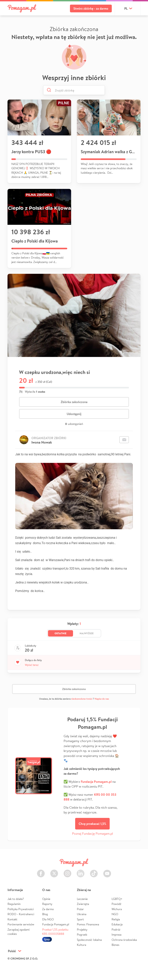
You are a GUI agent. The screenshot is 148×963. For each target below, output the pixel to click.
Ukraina (81, 914)
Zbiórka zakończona (74, 402)
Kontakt (12, 919)
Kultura (81, 945)
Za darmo (48, 909)
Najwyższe (87, 633)
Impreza (116, 934)
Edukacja (117, 924)
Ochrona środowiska (124, 940)
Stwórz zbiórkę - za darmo (90, 8)
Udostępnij (74, 414)
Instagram (67, 871)
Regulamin (14, 904)
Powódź (116, 904)
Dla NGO (48, 919)
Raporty (47, 904)
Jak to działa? (16, 899)
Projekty (82, 929)
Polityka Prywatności (21, 909)
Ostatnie (60, 633)
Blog (45, 914)
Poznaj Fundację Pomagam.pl (92, 833)
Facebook (41, 871)
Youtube (107, 871)
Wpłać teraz (32, 665)
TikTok (94, 871)
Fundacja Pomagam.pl (55, 924)
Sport (80, 919)
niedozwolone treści (81, 698)
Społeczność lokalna (89, 940)
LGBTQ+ (117, 899)
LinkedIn (80, 871)
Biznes (115, 945)
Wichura (117, 909)
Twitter (54, 871)
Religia (116, 919)
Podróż (116, 929)
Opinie (46, 899)
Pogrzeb (82, 934)
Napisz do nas (102, 698)
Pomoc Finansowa (88, 924)
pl (126, 8)
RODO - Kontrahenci (21, 914)
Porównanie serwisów (21, 924)
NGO (115, 914)
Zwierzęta (83, 904)
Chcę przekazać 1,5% (92, 824)
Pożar (80, 909)
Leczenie (82, 899)
